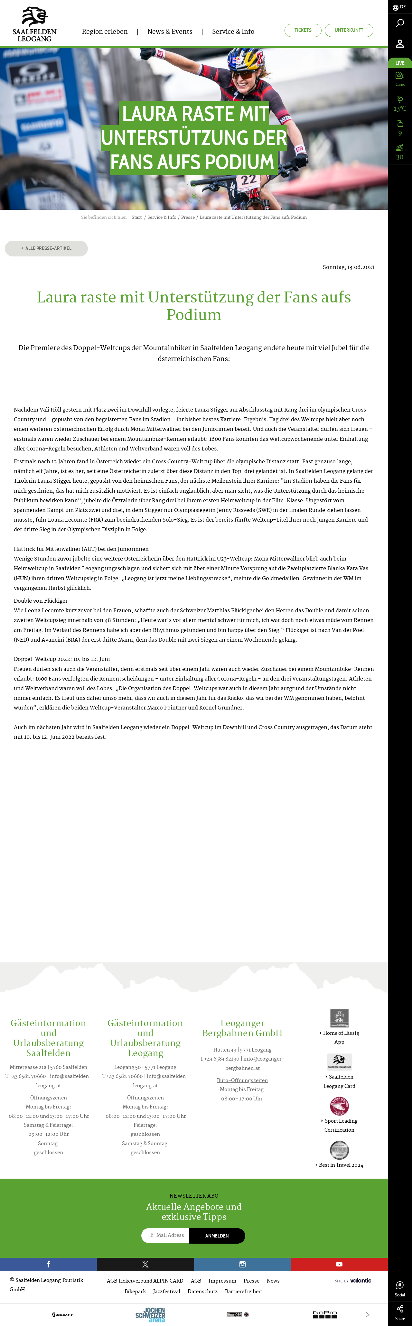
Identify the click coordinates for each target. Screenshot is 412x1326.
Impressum (222, 1281)
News (273, 1281)
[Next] (367, 1314)
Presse (251, 1281)
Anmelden (217, 1236)
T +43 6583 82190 (219, 1059)
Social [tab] (400, 1289)
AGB (196, 1281)
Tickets (303, 30)
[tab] (400, 7)
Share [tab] (400, 1313)
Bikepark (135, 1292)
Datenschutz (203, 1292)
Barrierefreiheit (243, 1292)
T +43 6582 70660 (25, 1077)
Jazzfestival (166, 1292)
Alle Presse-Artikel (46, 248)
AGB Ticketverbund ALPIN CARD (145, 1281)
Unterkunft (349, 30)
